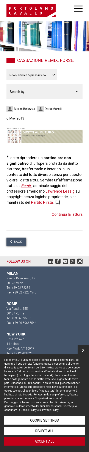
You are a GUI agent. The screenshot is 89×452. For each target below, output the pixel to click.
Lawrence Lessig (60, 191)
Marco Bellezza (24, 108)
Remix (26, 185)
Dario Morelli (53, 108)
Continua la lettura (67, 214)
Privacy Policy (50, 410)
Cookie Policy (29, 410)
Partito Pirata (42, 202)
